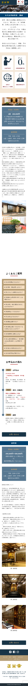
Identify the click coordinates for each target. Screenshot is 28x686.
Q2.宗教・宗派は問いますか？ (13, 287)
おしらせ (5, 657)
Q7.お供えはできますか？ (12, 316)
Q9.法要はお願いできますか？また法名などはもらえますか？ (13, 327)
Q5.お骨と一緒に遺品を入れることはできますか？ (13, 305)
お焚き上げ (20, 657)
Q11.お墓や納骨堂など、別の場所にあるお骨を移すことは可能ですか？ (14, 341)
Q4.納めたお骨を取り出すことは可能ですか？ (13, 298)
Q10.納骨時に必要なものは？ (13, 334)
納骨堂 (14, 657)
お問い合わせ (14, 434)
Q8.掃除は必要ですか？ (11, 321)
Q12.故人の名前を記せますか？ (13, 348)
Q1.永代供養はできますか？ (13, 282)
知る (10, 657)
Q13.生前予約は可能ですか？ (13, 353)
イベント (10, 659)
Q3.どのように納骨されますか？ (14, 292)
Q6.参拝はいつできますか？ (13, 311)
